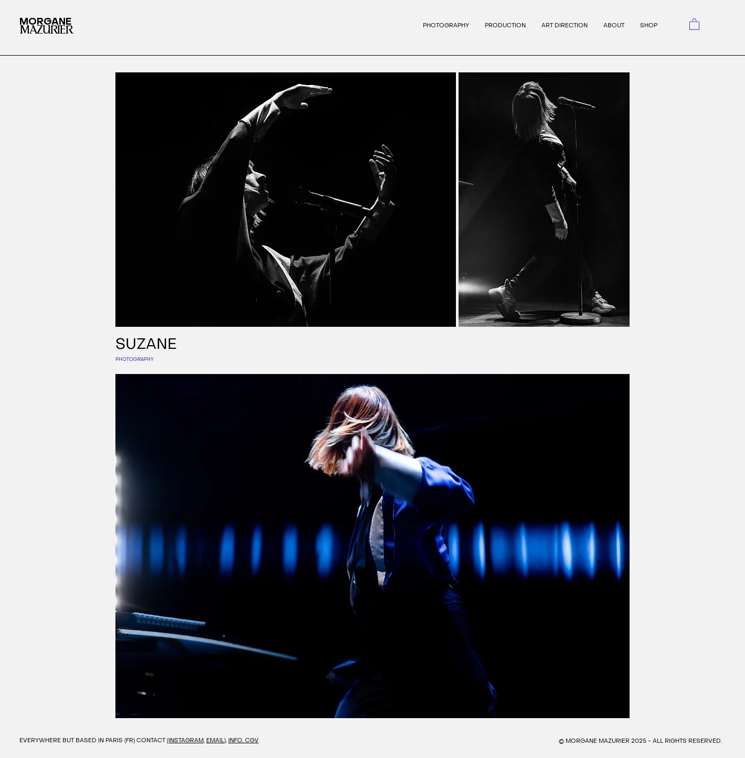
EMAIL (215, 740)
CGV (252, 740)
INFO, (236, 740)
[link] (694, 24)
